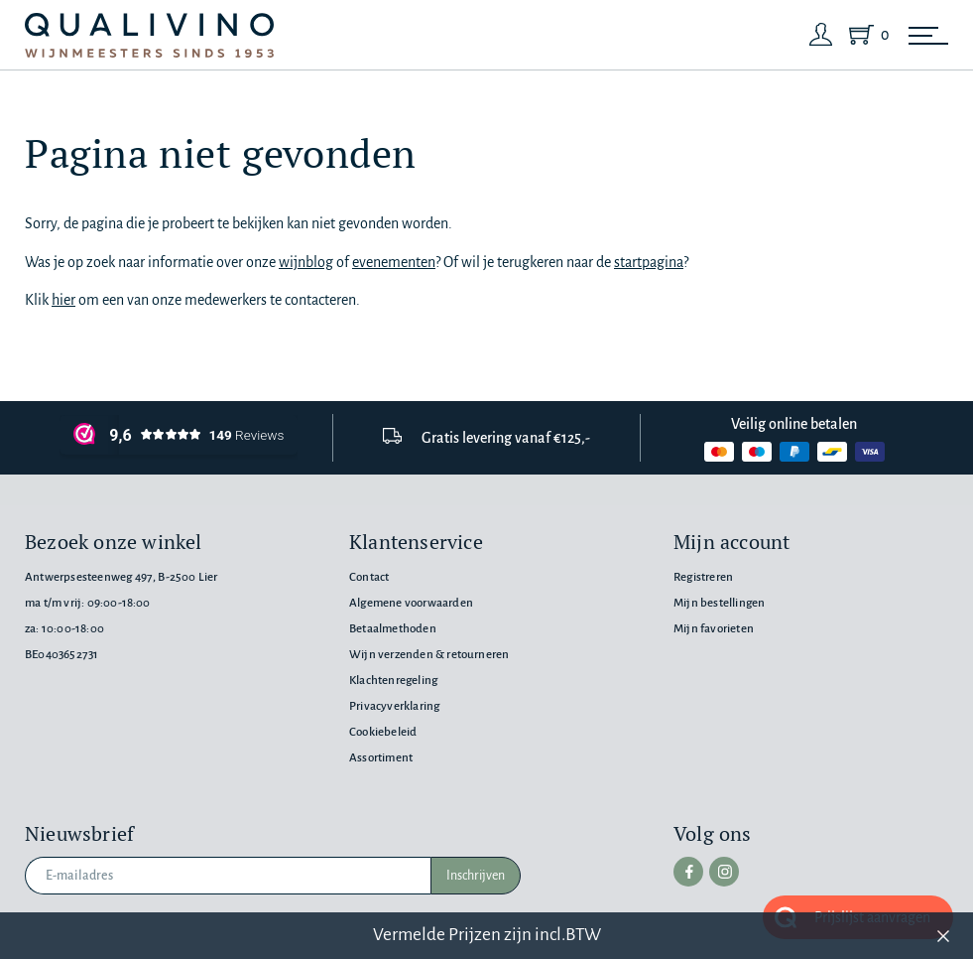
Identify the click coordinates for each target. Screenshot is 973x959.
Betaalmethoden (392, 628)
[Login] (821, 35)
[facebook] (688, 872)
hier (63, 300)
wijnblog (306, 262)
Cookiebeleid (383, 732)
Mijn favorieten (713, 628)
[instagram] (724, 872)
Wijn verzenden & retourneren (429, 654)
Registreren (703, 577)
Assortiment (381, 758)
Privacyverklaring (394, 706)
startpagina (648, 262)
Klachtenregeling (393, 680)
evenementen (393, 262)
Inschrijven (475, 876)
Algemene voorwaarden (411, 603)
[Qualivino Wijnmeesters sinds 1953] (149, 35)
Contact (369, 577)
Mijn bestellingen (719, 603)
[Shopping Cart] (865, 35)
